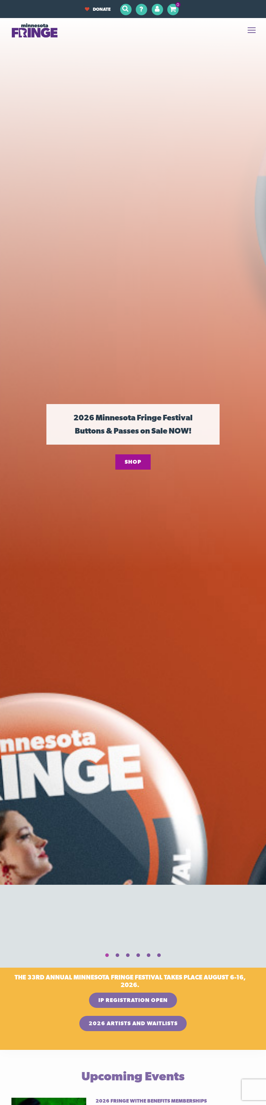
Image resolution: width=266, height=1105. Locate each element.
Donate (98, 9)
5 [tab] (148, 955)
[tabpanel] (133, 437)
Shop (133, 462)
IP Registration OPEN (133, 1000)
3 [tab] (127, 955)
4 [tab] (138, 955)
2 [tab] (117, 955)
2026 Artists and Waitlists (133, 1023)
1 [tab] (107, 955)
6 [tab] (159, 955)
